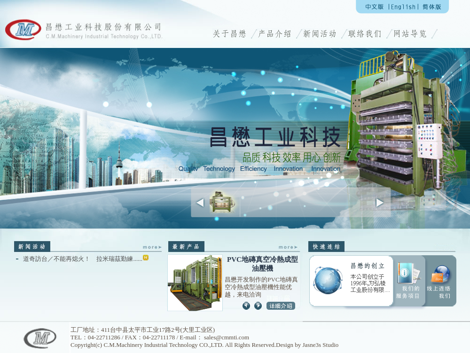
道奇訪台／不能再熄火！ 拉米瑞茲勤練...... (86, 258)
